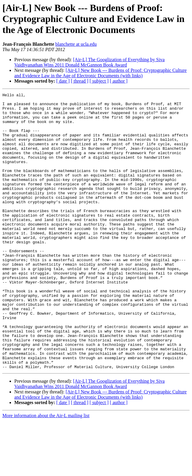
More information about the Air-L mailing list (45, 470)
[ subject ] (99, 80)
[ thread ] (79, 80)
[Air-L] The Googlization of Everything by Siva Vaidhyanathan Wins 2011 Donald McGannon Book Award (89, 62)
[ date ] (63, 80)
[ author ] (119, 80)
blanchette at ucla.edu (76, 44)
